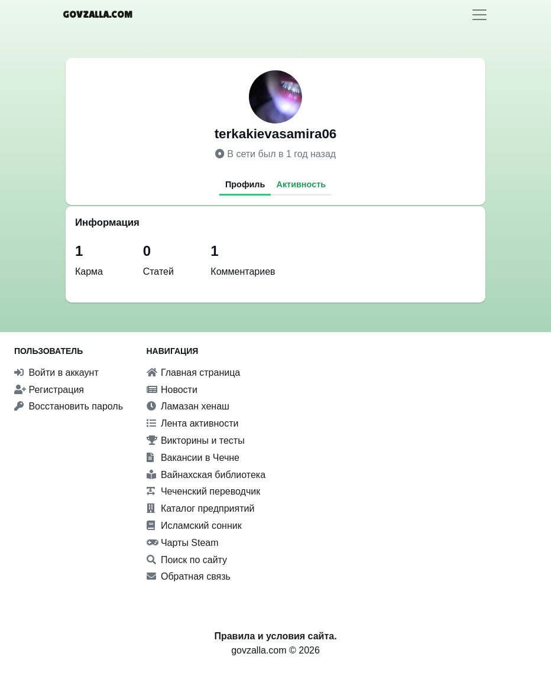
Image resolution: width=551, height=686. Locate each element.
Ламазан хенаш (188, 406)
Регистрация (49, 390)
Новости (172, 390)
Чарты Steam (183, 543)
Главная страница (194, 373)
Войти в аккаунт (56, 373)
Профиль (245, 184)
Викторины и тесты (196, 440)
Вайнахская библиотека (206, 475)
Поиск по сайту (187, 560)
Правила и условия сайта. (275, 636)
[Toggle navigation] (479, 15)
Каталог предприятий (201, 508)
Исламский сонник (194, 526)
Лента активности (193, 423)
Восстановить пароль (68, 406)
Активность (301, 184)
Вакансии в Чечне (193, 458)
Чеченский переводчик (204, 491)
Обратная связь (189, 576)
